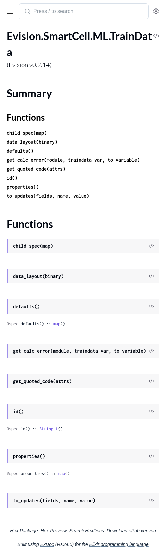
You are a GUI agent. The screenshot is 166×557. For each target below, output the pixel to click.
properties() (23, 187)
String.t (48, 428)
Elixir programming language (119, 544)
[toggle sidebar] (8, 10)
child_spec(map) (27, 133)
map (56, 323)
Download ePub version (131, 530)
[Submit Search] (27, 12)
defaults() (20, 151)
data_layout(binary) (32, 142)
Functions (26, 117)
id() (12, 178)
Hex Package (24, 530)
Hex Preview (53, 530)
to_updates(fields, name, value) (48, 196)
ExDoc (47, 544)
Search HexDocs (86, 530)
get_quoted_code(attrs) (36, 169)
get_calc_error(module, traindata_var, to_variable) (73, 160)
